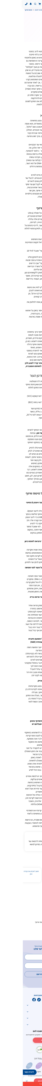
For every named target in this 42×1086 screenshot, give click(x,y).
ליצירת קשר (6, 1072)
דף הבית (37, 10)
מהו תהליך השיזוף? (28, 907)
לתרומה (21, 1040)
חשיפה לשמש (16, 10)
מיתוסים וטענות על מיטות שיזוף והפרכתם (24, 923)
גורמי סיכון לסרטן (28, 10)
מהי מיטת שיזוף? (29, 900)
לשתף (35, 34)
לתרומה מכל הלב (21, 1081)
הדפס (25, 34)
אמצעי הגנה (31, 932)
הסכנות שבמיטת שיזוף (27, 915)
